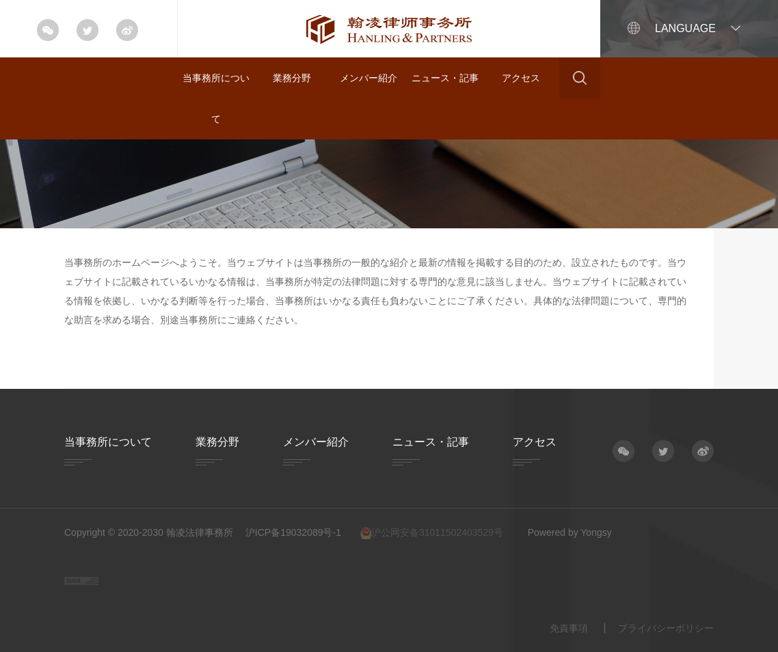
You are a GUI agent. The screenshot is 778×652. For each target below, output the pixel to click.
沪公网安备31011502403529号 (431, 533)
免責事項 (569, 628)
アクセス (521, 77)
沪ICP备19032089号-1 (293, 532)
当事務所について (216, 98)
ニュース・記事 (445, 77)
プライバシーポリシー (666, 628)
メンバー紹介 (368, 77)
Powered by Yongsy (570, 532)
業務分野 (292, 77)
